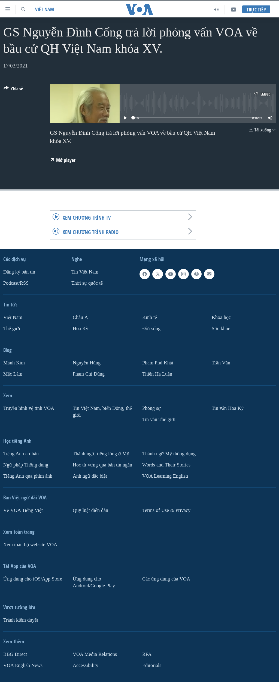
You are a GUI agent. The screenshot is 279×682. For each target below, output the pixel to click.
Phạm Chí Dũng (89, 374)
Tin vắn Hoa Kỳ (228, 408)
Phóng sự (151, 408)
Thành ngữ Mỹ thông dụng (169, 454)
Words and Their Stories (166, 465)
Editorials (151, 665)
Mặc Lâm (12, 374)
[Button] (13, 90)
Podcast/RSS (16, 283)
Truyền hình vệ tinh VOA (28, 408)
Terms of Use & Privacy (166, 510)
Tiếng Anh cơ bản (21, 454)
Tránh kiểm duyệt (20, 620)
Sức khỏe (221, 328)
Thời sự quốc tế (87, 283)
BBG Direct (15, 654)
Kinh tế (149, 317)
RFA (146, 654)
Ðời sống (151, 328)
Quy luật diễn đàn (90, 510)
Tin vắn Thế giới (158, 419)
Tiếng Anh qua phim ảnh (27, 476)
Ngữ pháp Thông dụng (25, 465)
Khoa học (221, 317)
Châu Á (80, 317)
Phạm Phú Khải (157, 363)
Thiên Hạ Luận (157, 374)
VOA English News (23, 665)
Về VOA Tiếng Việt (23, 510)
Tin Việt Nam (84, 272)
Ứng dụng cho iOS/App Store (32, 579)
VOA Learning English (165, 476)
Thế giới (11, 328)
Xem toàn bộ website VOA (30, 545)
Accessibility (85, 665)
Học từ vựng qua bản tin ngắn (102, 465)
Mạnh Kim (14, 363)
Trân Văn (221, 363)
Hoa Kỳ (80, 328)
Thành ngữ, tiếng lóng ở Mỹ (101, 454)
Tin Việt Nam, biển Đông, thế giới (102, 411)
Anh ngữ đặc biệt (90, 476)
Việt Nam (44, 9)
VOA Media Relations (95, 654)
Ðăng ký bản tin (19, 272)
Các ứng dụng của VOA (166, 579)
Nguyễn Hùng (87, 363)
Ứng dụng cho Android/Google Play (94, 582)
